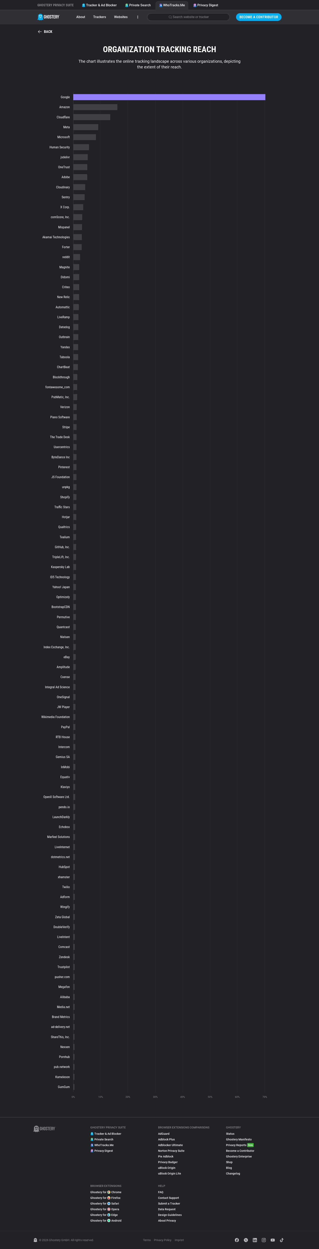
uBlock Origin (166, 1167)
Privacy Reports (240, 1145)
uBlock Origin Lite (169, 1173)
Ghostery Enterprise (239, 1156)
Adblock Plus (166, 1139)
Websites (121, 17)
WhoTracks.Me (172, 5)
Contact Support (168, 1197)
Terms (147, 1240)
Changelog (233, 1173)
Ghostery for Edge (104, 1215)
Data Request (167, 1209)
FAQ (160, 1192)
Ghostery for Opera (104, 1209)
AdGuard (163, 1133)
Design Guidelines (170, 1215)
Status (230, 1133)
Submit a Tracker (169, 1203)
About (80, 17)
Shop (229, 1162)
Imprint (179, 1240)
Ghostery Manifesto (239, 1139)
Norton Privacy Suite (171, 1150)
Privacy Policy (163, 1240)
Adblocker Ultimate (170, 1145)
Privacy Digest (205, 5)
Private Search (138, 5)
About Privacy (167, 1220)
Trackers (99, 17)
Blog (229, 1167)
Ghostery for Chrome (105, 1192)
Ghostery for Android (105, 1220)
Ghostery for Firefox (105, 1197)
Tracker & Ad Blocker (99, 5)
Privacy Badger (168, 1162)
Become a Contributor (258, 17)
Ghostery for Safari (104, 1203)
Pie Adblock (165, 1156)
